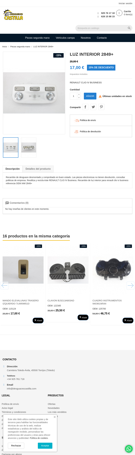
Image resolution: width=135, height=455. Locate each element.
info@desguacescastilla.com (19, 391)
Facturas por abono (114, 373)
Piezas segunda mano (37, 26)
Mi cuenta (75, 377)
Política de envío (44, 365)
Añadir (90, 85)
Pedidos (108, 369)
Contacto (102, 26)
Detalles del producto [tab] (38, 159)
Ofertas (73, 365)
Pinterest (101, 96)
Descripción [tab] (12, 159)
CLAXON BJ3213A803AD (60, 290)
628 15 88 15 (107, 16)
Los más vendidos (79, 373)
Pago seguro (42, 377)
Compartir (85, 96)
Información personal (114, 365)
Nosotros (86, 26)
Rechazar (16, 445)
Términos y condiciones (48, 373)
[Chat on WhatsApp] (129, 449)
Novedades (76, 369)
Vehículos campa (65, 26)
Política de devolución (47, 385)
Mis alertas (109, 381)
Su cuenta (111, 357)
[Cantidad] (73, 85)
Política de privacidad (47, 390)
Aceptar (45, 445)
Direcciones (110, 377)
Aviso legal (41, 369)
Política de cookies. (39, 438)
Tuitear (93, 96)
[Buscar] (77, 15)
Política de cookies (45, 381)
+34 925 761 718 (15, 381)
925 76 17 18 (107, 13)
